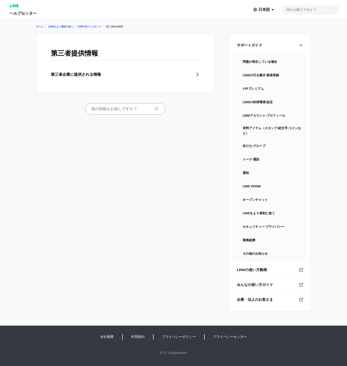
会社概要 (107, 336)
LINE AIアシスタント (89, 26)
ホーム (39, 26)
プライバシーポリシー (179, 336)
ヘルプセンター (23, 13)
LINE (14, 5)
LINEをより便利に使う (60, 26)
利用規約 (138, 336)
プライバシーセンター (230, 336)
